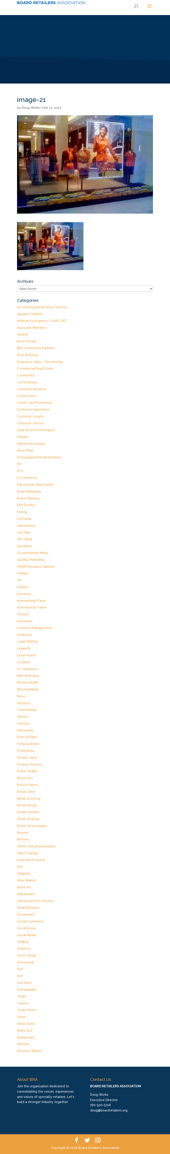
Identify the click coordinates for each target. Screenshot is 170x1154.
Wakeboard (25, 1037)
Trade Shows (27, 1010)
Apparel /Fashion (30, 314)
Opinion (22, 716)
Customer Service (30, 423)
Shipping (23, 873)
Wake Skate (26, 1023)
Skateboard (26, 894)
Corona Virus (26, 396)
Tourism (23, 1003)
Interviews (25, 621)
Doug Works (31, 107)
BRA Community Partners (36, 348)
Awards (22, 334)
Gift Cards (24, 539)
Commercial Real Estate (35, 368)
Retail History (27, 805)
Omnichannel (27, 710)
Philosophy (25, 730)
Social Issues (26, 928)
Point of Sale (27, 737)
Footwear (24, 518)
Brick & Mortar (27, 355)
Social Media (26, 935)
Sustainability (27, 989)
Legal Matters (27, 641)
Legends (23, 648)
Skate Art (24, 887)
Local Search (27, 655)
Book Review (27, 341)
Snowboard (25, 914)
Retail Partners (28, 812)
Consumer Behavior (31, 389)
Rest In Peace (27, 785)
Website (23, 1044)
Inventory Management (34, 628)
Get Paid (23, 532)
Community (25, 375)
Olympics (24, 703)
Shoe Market (26, 880)
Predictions (25, 750)
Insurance (24, 594)
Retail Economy (29, 798)
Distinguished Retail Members (39, 457)
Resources (25, 778)
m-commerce (27, 669)
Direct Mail (25, 450)
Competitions (27, 382)
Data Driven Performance (36, 430)
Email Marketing (29, 491)
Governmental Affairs (32, 553)
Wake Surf (25, 1030)
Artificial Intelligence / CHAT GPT (42, 321)
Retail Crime (26, 791)
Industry (23, 587)
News (21, 696)
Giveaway (24, 546)
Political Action (28, 744)
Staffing (22, 941)
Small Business (28, 907)
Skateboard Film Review (35, 901)
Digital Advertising (30, 443)
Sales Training (27, 853)
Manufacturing (28, 675)
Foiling (22, 512)
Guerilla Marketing (30, 559)
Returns (23, 832)
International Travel (31, 607)
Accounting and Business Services (42, 307)
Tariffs (21, 996)
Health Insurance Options (36, 566)
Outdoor (23, 723)
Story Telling (26, 955)
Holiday (22, 573)
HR (19, 580)
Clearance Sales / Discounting (40, 362)
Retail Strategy (28, 819)
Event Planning (28, 498)
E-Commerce (27, 478)
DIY (19, 464)
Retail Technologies (32, 826)
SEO (20, 867)
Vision (21, 1017)
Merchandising (28, 689)
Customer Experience (33, 409)
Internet (23, 614)
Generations (26, 525)
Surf (20, 976)
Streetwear (25, 962)
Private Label (27, 757)
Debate (22, 437)
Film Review (26, 505)
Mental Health (27, 682)
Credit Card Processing (34, 402)
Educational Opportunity (35, 484)
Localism (23, 662)
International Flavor (31, 600)
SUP (20, 969)
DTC (20, 471)
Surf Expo (24, 982)
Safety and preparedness (36, 846)
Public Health (27, 771)
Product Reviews (29, 764)
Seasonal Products (31, 860)
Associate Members (32, 327)
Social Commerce (30, 921)
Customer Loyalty (30, 416)
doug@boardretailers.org (109, 1110)
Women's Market (29, 1051)
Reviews (23, 839)
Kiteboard (24, 635)
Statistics (24, 948)
